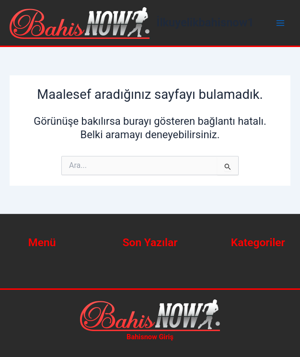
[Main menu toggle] (280, 23)
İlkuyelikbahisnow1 (205, 22)
